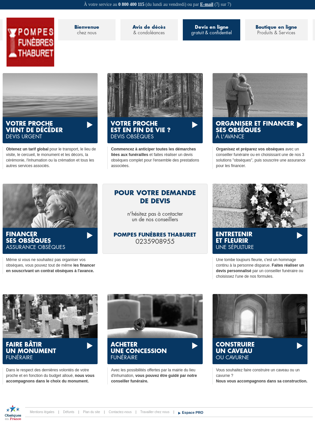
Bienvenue (87, 30)
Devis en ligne (211, 30)
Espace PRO (192, 412)
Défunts (68, 412)
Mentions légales (42, 412)
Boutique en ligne (276, 30)
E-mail (206, 4)
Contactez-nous (120, 412)
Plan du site (91, 412)
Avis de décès (149, 30)
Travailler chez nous (154, 412)
